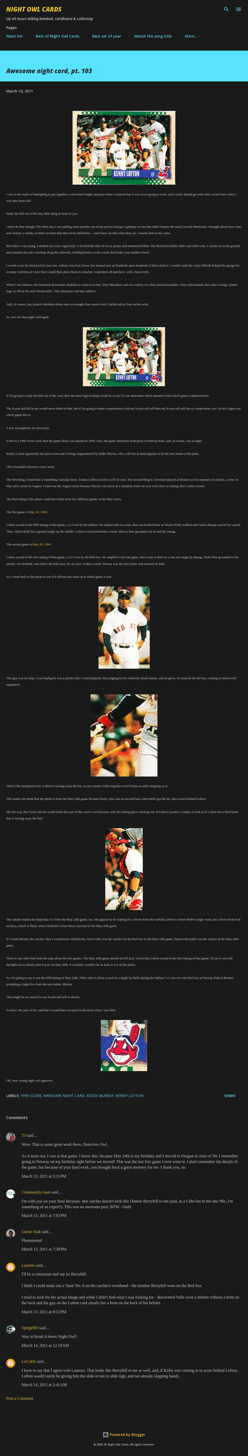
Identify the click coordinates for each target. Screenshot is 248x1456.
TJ (24, 1135)
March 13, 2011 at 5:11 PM (44, 1176)
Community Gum (36, 1192)
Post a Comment (19, 1398)
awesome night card (64, 1095)
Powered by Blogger (124, 1434)
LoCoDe (29, 1361)
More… (191, 36)
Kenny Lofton (130, 1095)
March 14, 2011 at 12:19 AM (45, 1345)
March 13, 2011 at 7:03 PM (44, 1215)
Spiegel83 (30, 1328)
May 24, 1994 (38, 512)
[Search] (226, 9)
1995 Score (31, 1095)
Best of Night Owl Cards (57, 36)
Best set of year (106, 36)
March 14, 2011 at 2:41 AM (44, 1385)
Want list (14, 36)
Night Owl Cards (33, 9)
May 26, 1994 (42, 544)
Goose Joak (31, 1232)
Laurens (28, 1265)
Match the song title (153, 36)
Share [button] (230, 1095)
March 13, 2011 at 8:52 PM (44, 1312)
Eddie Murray (100, 1095)
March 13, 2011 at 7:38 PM (44, 1249)
